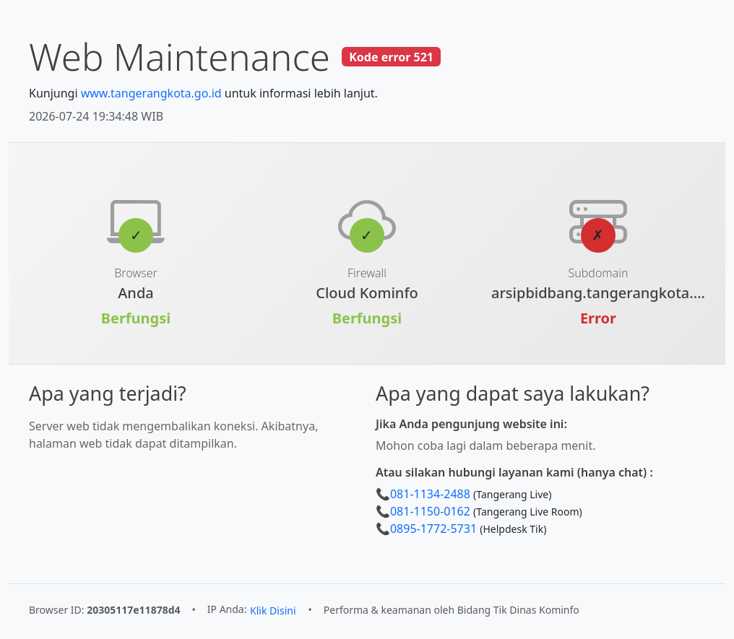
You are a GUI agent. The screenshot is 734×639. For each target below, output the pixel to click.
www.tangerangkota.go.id (151, 93)
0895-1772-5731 (433, 528)
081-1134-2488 (430, 494)
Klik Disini (272, 610)
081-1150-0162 (430, 511)
